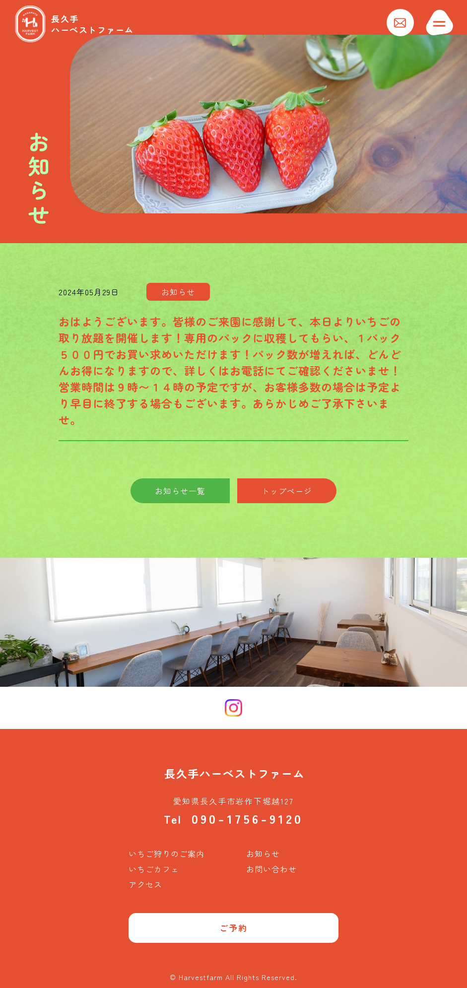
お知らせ (263, 853)
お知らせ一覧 (180, 491)
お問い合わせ (271, 869)
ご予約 (233, 928)
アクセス (145, 884)
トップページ (287, 491)
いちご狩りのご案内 (166, 853)
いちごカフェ (154, 869)
